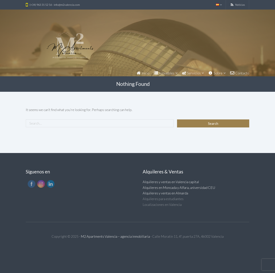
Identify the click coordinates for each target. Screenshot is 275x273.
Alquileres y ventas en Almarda (165, 193)
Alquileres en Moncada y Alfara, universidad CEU (179, 187)
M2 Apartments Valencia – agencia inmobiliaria (115, 236)
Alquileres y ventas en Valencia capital (171, 182)
